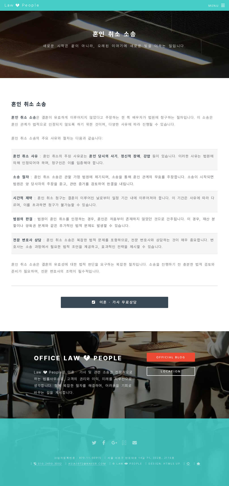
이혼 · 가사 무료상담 (114, 302)
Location (171, 371)
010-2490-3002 (48, 463)
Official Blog (170, 357)
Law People (22, 5)
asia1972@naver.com (87, 463)
